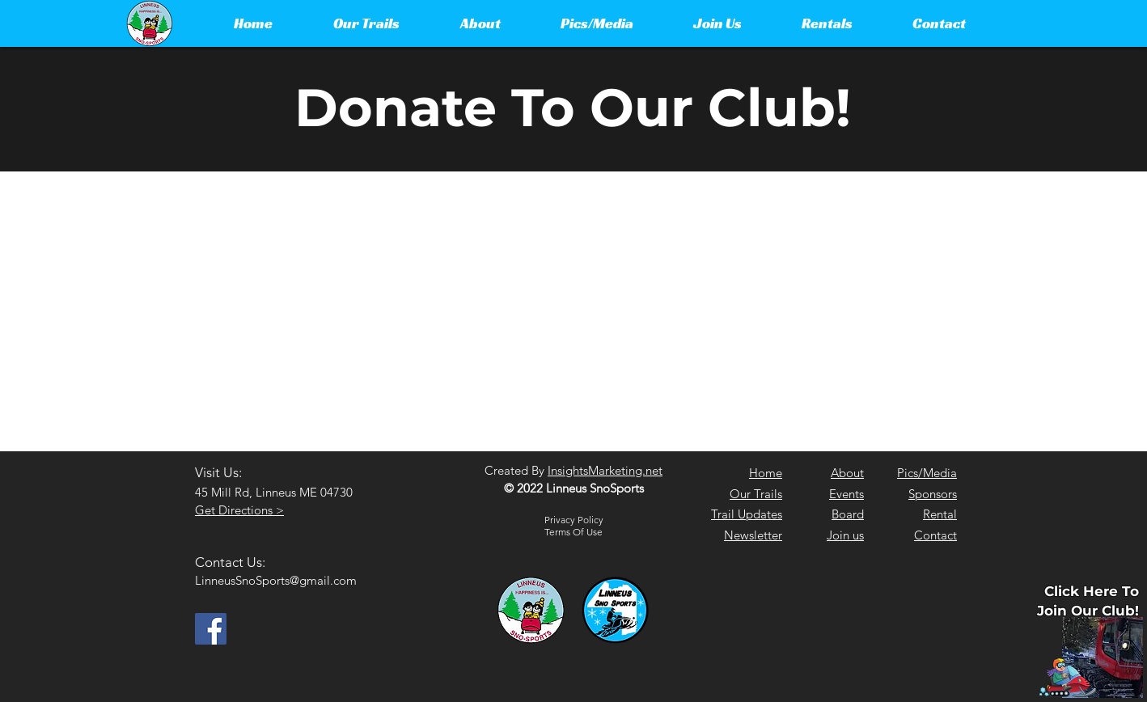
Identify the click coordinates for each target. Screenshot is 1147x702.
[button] (366, 23)
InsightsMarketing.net (605, 470)
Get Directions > (239, 510)
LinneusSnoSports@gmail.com (276, 580)
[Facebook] (210, 629)
